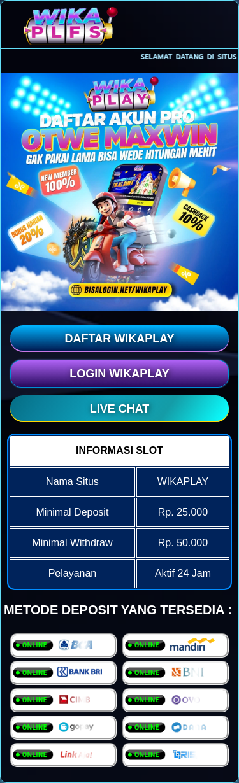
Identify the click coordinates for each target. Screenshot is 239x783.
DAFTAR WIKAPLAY (120, 338)
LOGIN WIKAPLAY (119, 373)
